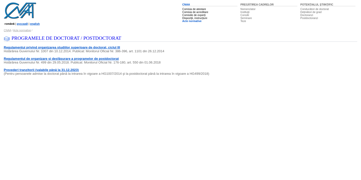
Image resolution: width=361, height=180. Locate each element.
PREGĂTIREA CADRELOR (257, 4)
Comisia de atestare (194, 9)
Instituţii (244, 12)
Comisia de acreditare (195, 12)
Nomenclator (247, 9)
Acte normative (192, 21)
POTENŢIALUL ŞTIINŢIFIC (316, 4)
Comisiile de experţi (194, 15)
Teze (243, 21)
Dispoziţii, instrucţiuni (194, 18)
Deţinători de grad (311, 12)
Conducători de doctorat (314, 9)
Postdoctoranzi (309, 18)
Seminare (246, 18)
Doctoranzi (306, 15)
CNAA (186, 4)
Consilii (244, 15)
